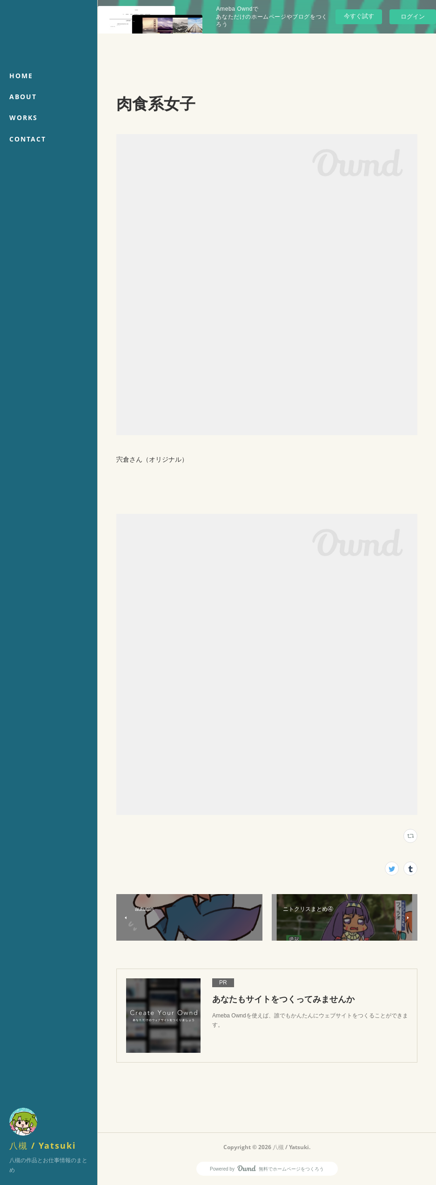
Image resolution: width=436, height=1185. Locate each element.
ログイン (413, 16)
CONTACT (27, 139)
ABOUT (23, 96)
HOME (21, 75)
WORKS (23, 117)
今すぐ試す (359, 16)
